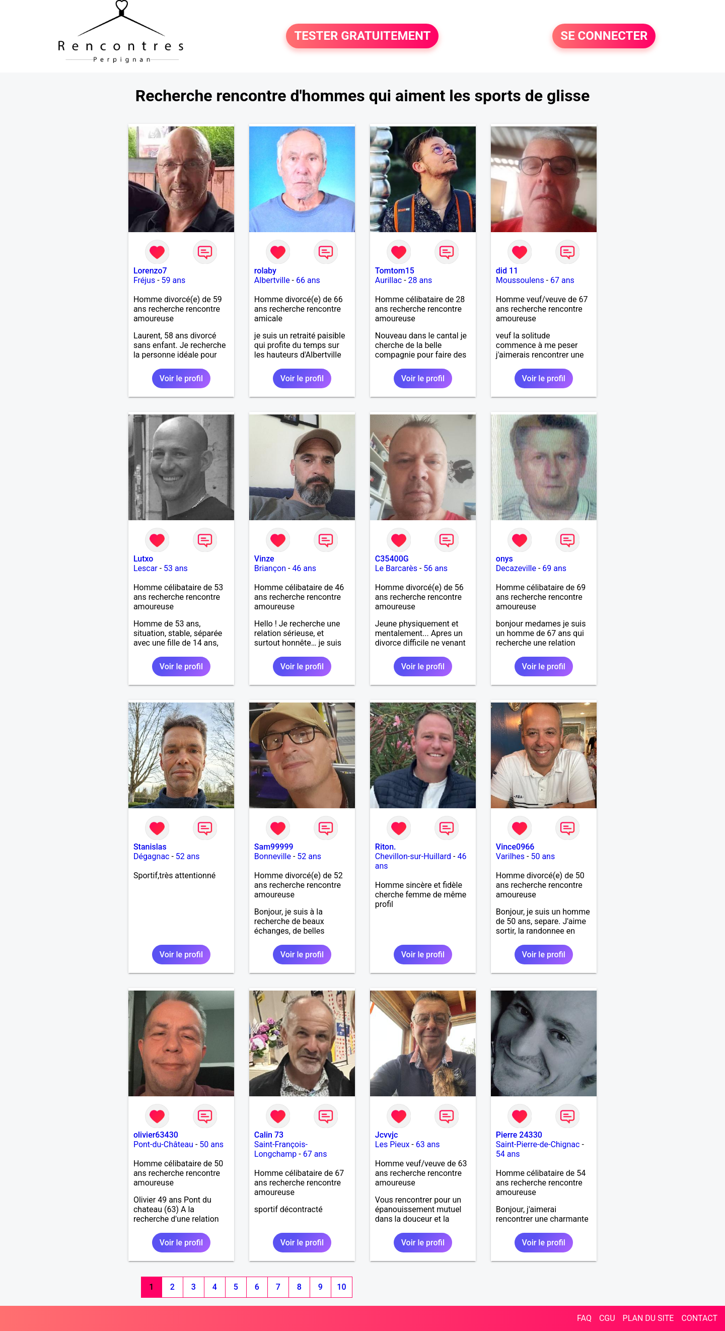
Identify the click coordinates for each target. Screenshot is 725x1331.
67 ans (562, 280)
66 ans (308, 280)
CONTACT (699, 1318)
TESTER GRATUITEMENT (362, 36)
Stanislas (150, 847)
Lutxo (143, 559)
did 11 (507, 270)
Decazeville (516, 568)
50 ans (543, 856)
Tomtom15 (394, 270)
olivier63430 (155, 1135)
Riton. (385, 847)
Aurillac (388, 280)
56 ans (435, 568)
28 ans (420, 280)
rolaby (265, 270)
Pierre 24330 (519, 1135)
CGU (607, 1318)
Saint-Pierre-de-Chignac (538, 1144)
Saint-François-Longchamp (281, 1149)
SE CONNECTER (603, 36)
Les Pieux (392, 1144)
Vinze (264, 559)
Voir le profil (181, 378)
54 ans (508, 1154)
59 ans (174, 280)
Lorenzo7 (150, 270)
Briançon (270, 568)
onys (504, 559)
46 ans (304, 568)
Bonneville (272, 856)
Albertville (272, 280)
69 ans (554, 568)
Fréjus (144, 280)
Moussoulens (520, 280)
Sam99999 (274, 847)
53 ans (176, 568)
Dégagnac (151, 856)
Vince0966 (515, 847)
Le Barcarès (396, 568)
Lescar (145, 568)
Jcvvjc (386, 1135)
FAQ (584, 1318)
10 (341, 1287)
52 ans (188, 856)
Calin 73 (268, 1135)
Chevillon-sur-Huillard (413, 856)
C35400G (392, 559)
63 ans (428, 1144)
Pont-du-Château (163, 1144)
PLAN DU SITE (648, 1318)
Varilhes (510, 856)
